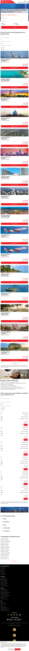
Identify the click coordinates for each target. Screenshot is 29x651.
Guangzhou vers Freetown (5, 555)
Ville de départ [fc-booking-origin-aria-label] (4, 18)
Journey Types (3, 47)
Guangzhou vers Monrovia (5, 554)
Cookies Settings (10, 649)
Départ (3, 23)
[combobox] (15, 37)
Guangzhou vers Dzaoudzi (5, 558)
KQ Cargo (2, 570)
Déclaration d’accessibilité (4, 598)
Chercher (14, 27)
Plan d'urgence (3, 597)
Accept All (17, 649)
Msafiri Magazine (3, 574)
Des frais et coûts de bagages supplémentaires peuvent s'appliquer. (15, 366)
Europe (3, 525)
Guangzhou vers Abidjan (4, 544)
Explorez (19, 2)
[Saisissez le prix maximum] (15, 45)
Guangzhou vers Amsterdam (5, 550)
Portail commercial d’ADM (4, 583)
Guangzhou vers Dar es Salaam (6, 541)
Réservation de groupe (4, 579)
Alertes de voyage (3, 606)
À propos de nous (25, 2)
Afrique (3, 519)
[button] (12, 15)
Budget (2, 43)
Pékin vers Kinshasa (4, 557)
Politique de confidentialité (4, 589)
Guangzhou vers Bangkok (5, 540)
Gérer (23, 2)
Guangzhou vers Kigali (4, 551)
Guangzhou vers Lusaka (4, 548)
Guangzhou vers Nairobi (4, 538)
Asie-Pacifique (5, 522)
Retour (16, 23)
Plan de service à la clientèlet (4, 596)
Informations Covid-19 (4, 609)
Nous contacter (3, 602)
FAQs (1, 605)
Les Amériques (5, 531)
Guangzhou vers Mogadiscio (5, 547)
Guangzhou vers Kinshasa (5, 545)
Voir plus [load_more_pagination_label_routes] (14, 561)
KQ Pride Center (3, 571)
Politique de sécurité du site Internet (5, 592)
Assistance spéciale (3, 584)
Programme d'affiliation (4, 580)
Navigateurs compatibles (4, 593)
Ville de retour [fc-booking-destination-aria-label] (4, 21)
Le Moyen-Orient (5, 528)
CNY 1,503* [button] (17, 12)
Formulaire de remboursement (5, 610)
